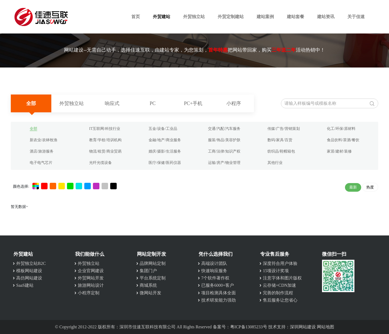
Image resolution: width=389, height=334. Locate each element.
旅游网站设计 (91, 285)
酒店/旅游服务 (41, 151)
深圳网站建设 (303, 327)
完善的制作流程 (278, 293)
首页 (135, 16)
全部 (31, 103)
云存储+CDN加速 (279, 285)
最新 (353, 187)
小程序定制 (88, 293)
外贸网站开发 (91, 278)
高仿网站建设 (29, 278)
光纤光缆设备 (100, 163)
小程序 (233, 103)
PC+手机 (193, 103)
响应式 (112, 103)
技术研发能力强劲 (218, 300)
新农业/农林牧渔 (43, 140)
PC (153, 103)
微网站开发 (150, 293)
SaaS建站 (24, 285)
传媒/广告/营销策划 (283, 129)
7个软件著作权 (215, 278)
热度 (370, 187)
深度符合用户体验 (280, 263)
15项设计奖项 (276, 270)
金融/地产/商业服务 (165, 140)
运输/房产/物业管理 (224, 163)
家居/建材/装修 (339, 151)
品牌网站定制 (153, 263)
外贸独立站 (194, 16)
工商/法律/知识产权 (224, 151)
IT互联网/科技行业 (104, 129)
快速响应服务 (214, 270)
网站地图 (325, 327)
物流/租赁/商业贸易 (105, 151)
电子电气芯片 (41, 163)
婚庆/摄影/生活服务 (165, 151)
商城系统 (148, 285)
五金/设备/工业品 (163, 129)
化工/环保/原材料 (341, 129)
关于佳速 (356, 16)
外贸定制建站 (231, 16)
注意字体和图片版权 (282, 278)
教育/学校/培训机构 (105, 140)
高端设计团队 (214, 263)
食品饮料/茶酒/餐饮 (343, 140)
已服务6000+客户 (217, 285)
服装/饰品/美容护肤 (224, 140)
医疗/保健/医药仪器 (165, 163)
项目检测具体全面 (218, 293)
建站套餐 (295, 16)
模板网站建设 (29, 270)
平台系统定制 (153, 278)
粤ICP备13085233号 (248, 327)
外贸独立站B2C (31, 263)
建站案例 (265, 16)
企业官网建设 (91, 270)
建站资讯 (325, 16)
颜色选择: (21, 186)
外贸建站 (161, 16)
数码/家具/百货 (279, 140)
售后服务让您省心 (280, 300)
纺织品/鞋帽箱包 (281, 151)
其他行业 (275, 163)
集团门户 (148, 270)
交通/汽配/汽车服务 (224, 129)
